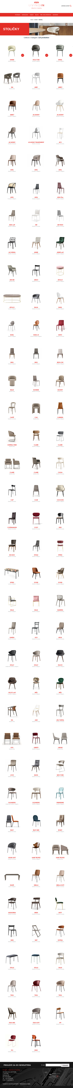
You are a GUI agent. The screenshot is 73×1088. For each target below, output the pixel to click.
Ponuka (17, 15)
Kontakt (55, 15)
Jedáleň (36, 19)
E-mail (43, 1065)
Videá (31, 15)
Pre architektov (45, 15)
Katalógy (25, 15)
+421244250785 (9, 1078)
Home (31, 19)
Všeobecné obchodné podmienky (10, 1084)
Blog (37, 15)
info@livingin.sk (10, 1080)
